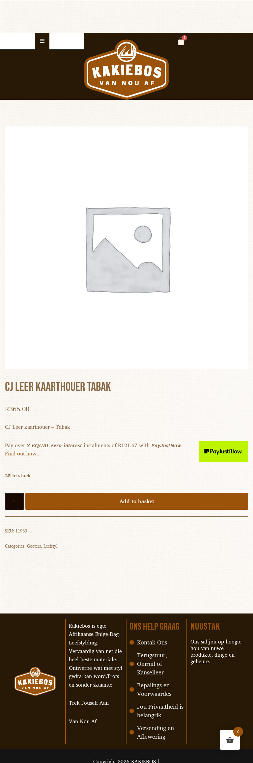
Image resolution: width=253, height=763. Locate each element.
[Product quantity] (14, 501)
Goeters (34, 546)
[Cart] (181, 41)
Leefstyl (50, 546)
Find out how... (23, 453)
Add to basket (137, 501)
